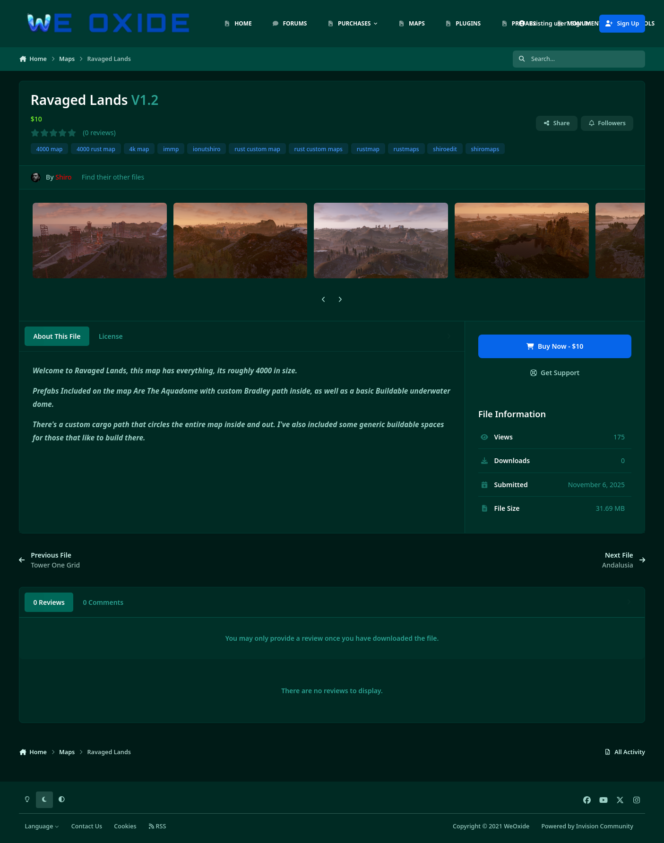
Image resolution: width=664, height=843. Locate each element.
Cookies (125, 826)
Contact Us (86, 826)
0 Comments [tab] (103, 602)
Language (42, 826)
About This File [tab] (56, 336)
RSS (157, 826)
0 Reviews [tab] (49, 602)
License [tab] (111, 336)
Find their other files (113, 176)
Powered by (587, 826)
